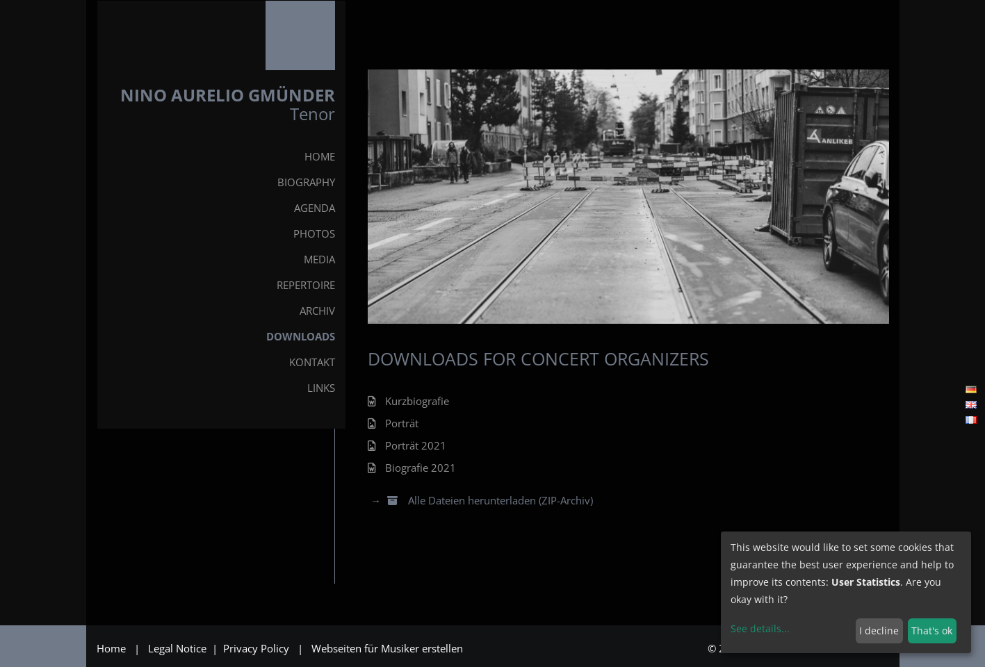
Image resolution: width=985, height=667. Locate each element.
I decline (879, 630)
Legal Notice (178, 648)
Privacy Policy (257, 648)
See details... (760, 628)
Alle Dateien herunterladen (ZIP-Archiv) (488, 500)
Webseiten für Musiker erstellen (387, 648)
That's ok (931, 630)
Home (111, 648)
